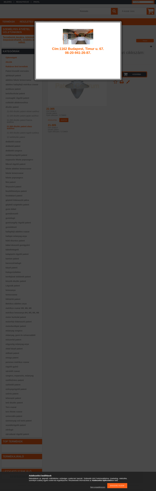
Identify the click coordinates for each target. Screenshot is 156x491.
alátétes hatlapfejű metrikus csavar (22, 84)
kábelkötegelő (12, 250)
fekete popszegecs (14, 178)
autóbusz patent (13, 89)
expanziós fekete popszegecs (19, 160)
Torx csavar (11, 407)
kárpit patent (11, 268)
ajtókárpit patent (13, 75)
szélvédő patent (13, 385)
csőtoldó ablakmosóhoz (17, 102)
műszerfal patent (13, 340)
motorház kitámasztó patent (19, 322)
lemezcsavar (11, 295)
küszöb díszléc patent (16, 281)
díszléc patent (12, 107)
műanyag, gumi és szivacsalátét (20, 335)
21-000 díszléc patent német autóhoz (23, 111)
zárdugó (9, 430)
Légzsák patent (13, 286)
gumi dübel (11, 209)
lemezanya (11, 290)
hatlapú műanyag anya (16, 236)
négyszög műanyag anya (17, 344)
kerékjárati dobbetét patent (18, 277)
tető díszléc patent (14, 403)
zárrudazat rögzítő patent (17, 434)
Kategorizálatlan (13, 272)
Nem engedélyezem (97, 487)
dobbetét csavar (13, 142)
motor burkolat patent (16, 317)
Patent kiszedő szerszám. (17, 71)
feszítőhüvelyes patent (16, 191)
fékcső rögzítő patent (15, 164)
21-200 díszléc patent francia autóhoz (19, 121)
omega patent (12, 358)
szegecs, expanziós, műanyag (20, 376)
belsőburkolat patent (15, 93)
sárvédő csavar (13, 371)
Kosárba (137, 74)
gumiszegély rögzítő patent (18, 223)
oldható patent (12, 353)
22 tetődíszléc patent (16, 137)
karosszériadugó (13, 263)
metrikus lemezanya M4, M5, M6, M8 (22, 313)
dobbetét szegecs (14, 151)
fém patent (11, 182)
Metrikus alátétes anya (16, 304)
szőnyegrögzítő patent (16, 389)
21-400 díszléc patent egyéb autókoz (23, 133)
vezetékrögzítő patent (16, 425)
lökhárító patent (13, 299)
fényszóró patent (13, 187)
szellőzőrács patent (15, 380)
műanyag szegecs (14, 331)
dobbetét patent (13, 146)
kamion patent (12, 259)
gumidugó (10, 218)
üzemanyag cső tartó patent (19, 421)
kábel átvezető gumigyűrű (18, 245)
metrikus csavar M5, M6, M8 (18, 308)
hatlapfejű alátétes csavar (17, 232)
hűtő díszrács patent (15, 241)
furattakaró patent (14, 196)
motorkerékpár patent (16, 326)
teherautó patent (13, 398)
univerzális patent (14, 416)
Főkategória (50, 37)
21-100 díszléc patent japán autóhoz (23, 116)
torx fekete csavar (14, 412)
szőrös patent (12, 394)
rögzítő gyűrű (12, 367)
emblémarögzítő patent (16, 155)
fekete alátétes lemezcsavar (18, 169)
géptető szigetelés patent (17, 205)
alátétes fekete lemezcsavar (18, 80)
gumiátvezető (12, 214)
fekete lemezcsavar (15, 173)
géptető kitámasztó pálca (17, 200)
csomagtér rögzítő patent (17, 98)
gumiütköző (11, 227)
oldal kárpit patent (14, 349)
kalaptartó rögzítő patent (17, 254)
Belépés (8, 2)
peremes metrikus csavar (17, 362)
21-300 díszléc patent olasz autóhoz (19, 127)
